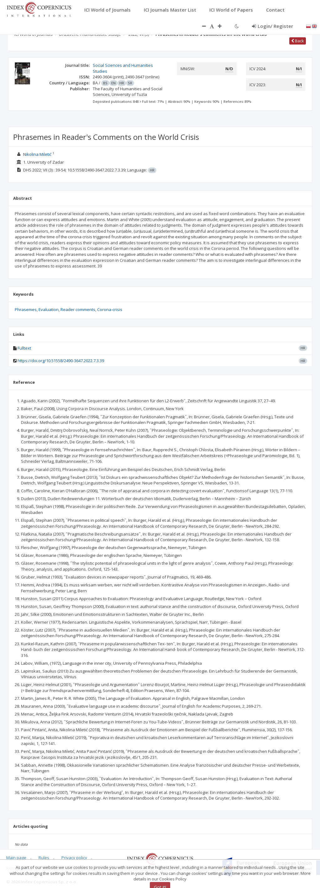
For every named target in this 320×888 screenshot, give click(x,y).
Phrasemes (26, 309)
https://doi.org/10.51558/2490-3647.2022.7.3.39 (61, 360)
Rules (44, 857)
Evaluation (49, 309)
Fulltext (24, 348)
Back (297, 41)
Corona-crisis (109, 309)
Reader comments (77, 309)
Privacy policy (74, 857)
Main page (16, 857)
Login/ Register (272, 26)
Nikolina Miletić (37, 154)
